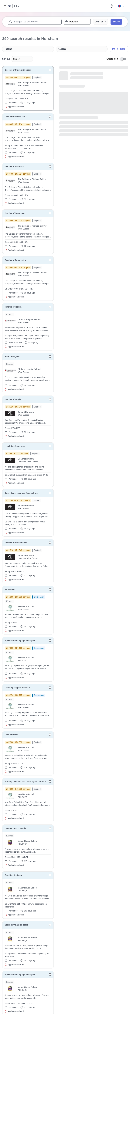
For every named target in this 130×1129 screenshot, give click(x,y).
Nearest (21, 59)
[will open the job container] (28, 92)
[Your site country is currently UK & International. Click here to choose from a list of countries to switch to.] (121, 6)
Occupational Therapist (15, 828)
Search (116, 22)
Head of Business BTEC (16, 117)
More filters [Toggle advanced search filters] (118, 49)
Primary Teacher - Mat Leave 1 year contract (25, 781)
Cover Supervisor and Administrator (21, 493)
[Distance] (100, 22)
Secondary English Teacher (17, 925)
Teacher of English (13, 399)
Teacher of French (13, 307)
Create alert (112, 59)
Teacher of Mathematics (16, 543)
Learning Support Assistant (17, 688)
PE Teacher (10, 589)
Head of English (12, 356)
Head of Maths (11, 735)
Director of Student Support (18, 70)
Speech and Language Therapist (20, 640)
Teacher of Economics (15, 213)
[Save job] (50, 70)
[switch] (124, 59)
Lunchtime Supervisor (15, 446)
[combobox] (35, 22)
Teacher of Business (14, 166)
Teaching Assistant (13, 875)
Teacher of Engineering (15, 260)
